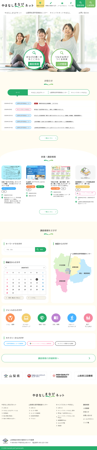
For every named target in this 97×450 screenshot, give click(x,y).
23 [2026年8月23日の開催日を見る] (7, 289)
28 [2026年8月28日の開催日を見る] (37, 289)
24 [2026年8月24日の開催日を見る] (13, 289)
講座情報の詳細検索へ (64, 358)
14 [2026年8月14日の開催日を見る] (37, 283)
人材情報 (86, 408)
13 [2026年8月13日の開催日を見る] (31, 283)
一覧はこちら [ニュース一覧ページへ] (50, 138)
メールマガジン (88, 419)
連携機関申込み (61, 420)
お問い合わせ (84, 13)
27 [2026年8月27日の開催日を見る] (31, 289)
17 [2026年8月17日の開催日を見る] (13, 286)
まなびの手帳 (60, 423)
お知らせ (5, 408)
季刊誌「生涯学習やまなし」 (64, 413)
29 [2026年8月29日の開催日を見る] (43, 289)
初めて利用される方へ (8, 418)
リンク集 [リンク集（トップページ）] (71, 4)
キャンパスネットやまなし (60, 13)
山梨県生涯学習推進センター (37, 13)
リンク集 (86, 423)
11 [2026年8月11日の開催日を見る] (19, 283)
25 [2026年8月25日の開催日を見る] (19, 289)
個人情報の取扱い (7, 416)
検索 (40, 249)
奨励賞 (58, 425)
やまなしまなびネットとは (10, 410)
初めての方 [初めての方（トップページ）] (40, 4)
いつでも (31, 298)
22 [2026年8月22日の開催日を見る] (43, 286)
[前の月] (5, 267)
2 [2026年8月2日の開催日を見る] (7, 279)
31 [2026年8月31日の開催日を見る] (13, 293)
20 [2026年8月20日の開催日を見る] (31, 286)
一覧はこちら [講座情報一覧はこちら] (50, 212)
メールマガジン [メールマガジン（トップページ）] (62, 4)
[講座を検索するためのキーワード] (19, 249)
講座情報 (86, 405)
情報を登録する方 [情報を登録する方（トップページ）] (51, 4)
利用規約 (5, 413)
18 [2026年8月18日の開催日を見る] (19, 286)
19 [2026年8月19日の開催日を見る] (25, 286)
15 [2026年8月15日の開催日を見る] (43, 283)
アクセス (32, 418)
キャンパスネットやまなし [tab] (79, 92)
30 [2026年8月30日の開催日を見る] (7, 293)
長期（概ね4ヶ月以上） (13, 298)
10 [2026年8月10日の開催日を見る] (13, 283)
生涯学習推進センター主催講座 (14, 343)
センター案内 (33, 410)
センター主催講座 (34, 413)
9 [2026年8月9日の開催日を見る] (7, 283)
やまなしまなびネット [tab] (38, 92)
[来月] (44, 267)
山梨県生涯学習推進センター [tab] (58, 92)
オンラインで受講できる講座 (65, 343)
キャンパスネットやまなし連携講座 (40, 343)
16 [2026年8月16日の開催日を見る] (7, 286)
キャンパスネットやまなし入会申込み (65, 416)
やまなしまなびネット (13, 13)
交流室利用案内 (34, 416)
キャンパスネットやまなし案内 (65, 410)
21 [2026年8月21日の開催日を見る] (37, 286)
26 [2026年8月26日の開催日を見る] (25, 289)
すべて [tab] (18, 93)
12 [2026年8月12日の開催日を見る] (25, 283)
